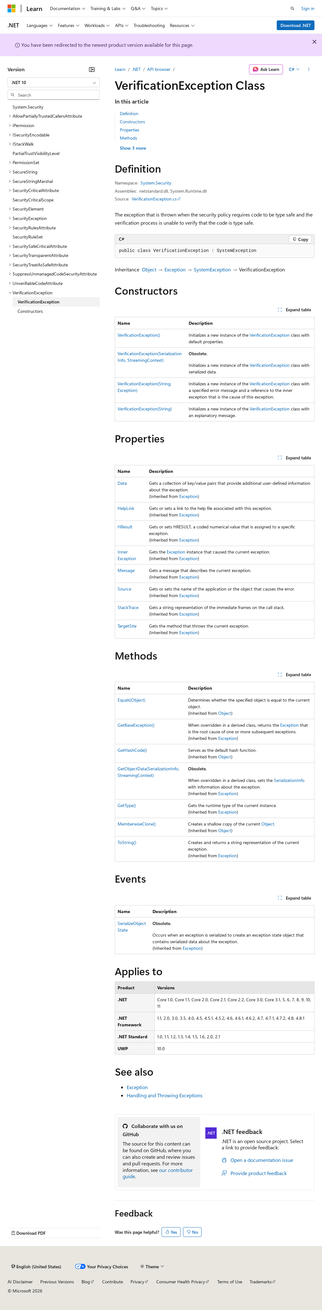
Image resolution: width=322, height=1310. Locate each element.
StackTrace (128, 607)
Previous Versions (57, 1282)
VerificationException (270, 335)
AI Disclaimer (20, 1282)
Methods (128, 138)
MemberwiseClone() (137, 824)
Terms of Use (229, 1282)
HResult (125, 527)
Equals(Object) (131, 700)
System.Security (156, 183)
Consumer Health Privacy (180, 1282)
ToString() (127, 842)
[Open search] (292, 8)
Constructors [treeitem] (30, 311)
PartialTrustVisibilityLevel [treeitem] (36, 153)
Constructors (132, 122)
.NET (136, 69)
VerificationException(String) (145, 409)
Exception (175, 269)
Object (149, 269)
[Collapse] (92, 69)
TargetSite (127, 626)
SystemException (212, 269)
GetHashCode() (132, 750)
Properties (129, 130)
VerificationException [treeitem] (38, 302)
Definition (129, 113)
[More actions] (308, 69)
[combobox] (54, 83)
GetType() (127, 805)
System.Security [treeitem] (28, 107)
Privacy (137, 1282)
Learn (120, 69)
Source (124, 589)
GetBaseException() (136, 725)
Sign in (307, 8)
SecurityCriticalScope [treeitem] (33, 200)
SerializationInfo (289, 780)
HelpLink (126, 508)
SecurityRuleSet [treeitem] (28, 237)
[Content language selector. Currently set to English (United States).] (36, 1266)
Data (122, 483)
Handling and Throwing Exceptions (165, 1095)
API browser (158, 69)
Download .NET (295, 25)
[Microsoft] (12, 8)
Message (126, 570)
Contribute (112, 1282)
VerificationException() (139, 335)
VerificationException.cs (154, 199)
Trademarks (261, 1282)
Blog (85, 1282)
